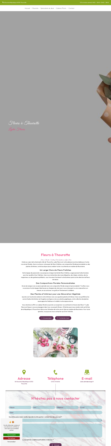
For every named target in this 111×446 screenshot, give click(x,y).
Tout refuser (11, 438)
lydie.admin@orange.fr (87, 381)
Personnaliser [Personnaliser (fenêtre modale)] (11, 442)
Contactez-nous (63, 318)
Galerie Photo (61, 8)
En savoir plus (46, 318)
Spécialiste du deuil (47, 8)
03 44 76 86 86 (81, 8)
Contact (71, 8)
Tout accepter (11, 435)
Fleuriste (35, 8)
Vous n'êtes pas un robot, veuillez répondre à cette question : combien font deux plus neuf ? (35, 412)
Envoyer (56, 440)
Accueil (27, 8)
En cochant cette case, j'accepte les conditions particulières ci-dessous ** (32, 435)
